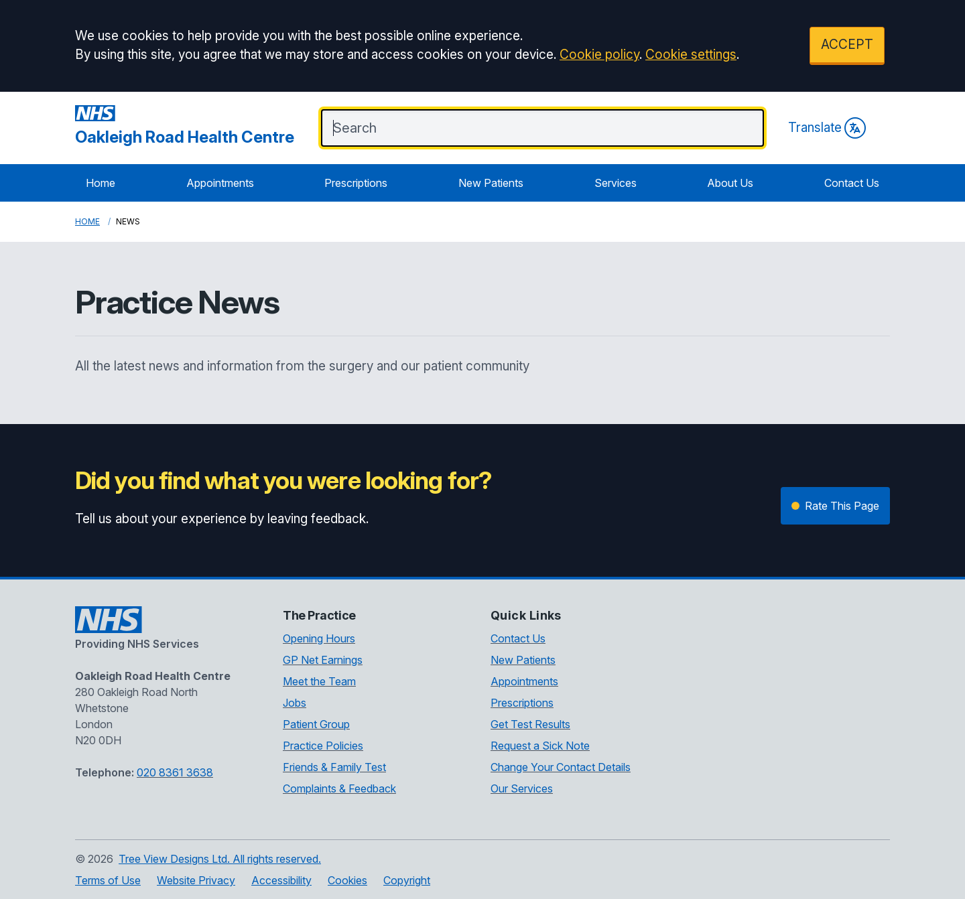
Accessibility (281, 880)
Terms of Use (108, 880)
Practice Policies (323, 745)
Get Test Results (530, 724)
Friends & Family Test (334, 767)
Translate (827, 128)
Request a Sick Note (540, 745)
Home (100, 183)
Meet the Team (319, 681)
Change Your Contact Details (561, 767)
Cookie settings (690, 54)
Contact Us (851, 183)
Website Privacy (196, 880)
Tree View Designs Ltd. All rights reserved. (220, 859)
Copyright (406, 880)
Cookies (347, 880)
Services (615, 183)
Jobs (294, 702)
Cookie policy (599, 54)
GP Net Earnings (323, 660)
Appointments (220, 183)
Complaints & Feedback (339, 788)
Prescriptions (355, 183)
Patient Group (316, 724)
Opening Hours (319, 638)
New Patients (490, 183)
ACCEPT (847, 44)
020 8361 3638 (175, 772)
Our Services (522, 788)
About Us (730, 183)
